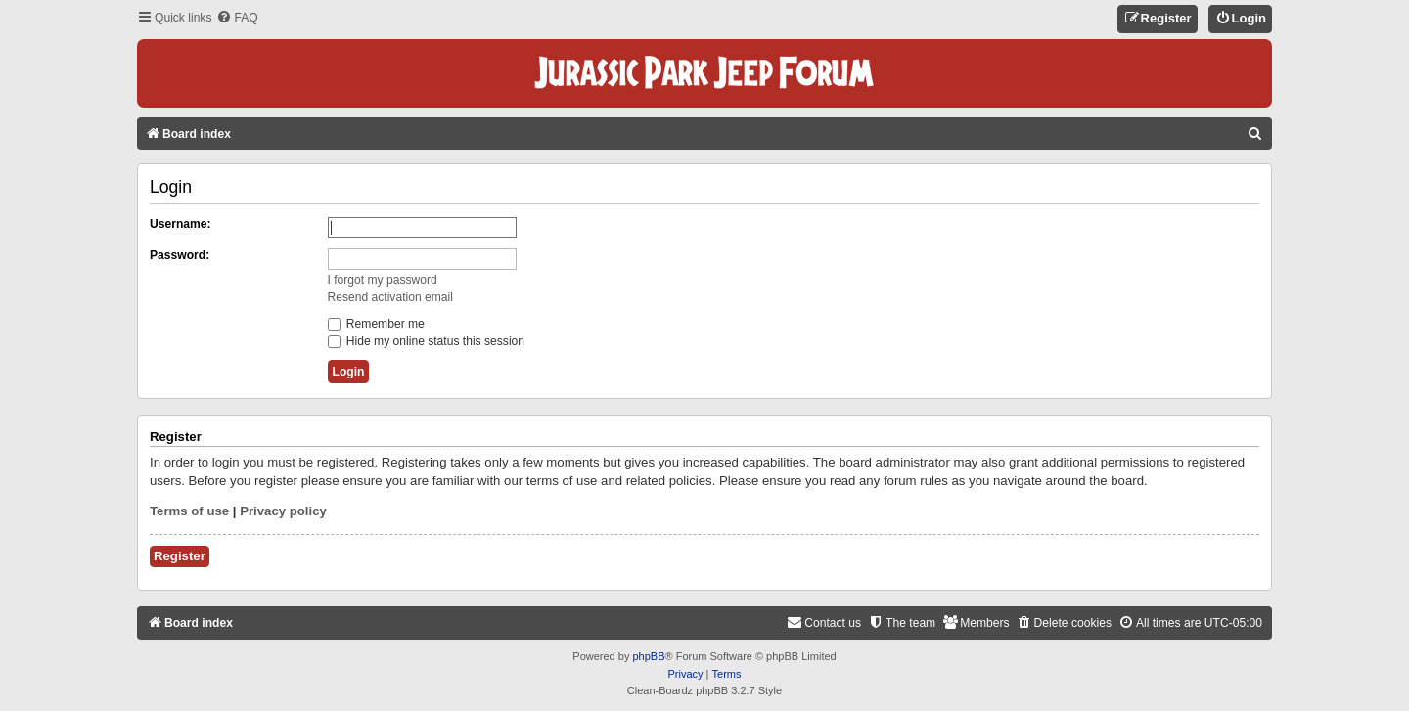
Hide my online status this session (426, 341)
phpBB (648, 656)
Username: (180, 224)
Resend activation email (390, 297)
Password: (179, 255)
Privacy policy (283, 511)
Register (179, 556)
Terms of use (189, 511)
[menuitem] (236, 18)
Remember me (376, 324)
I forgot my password (382, 280)
